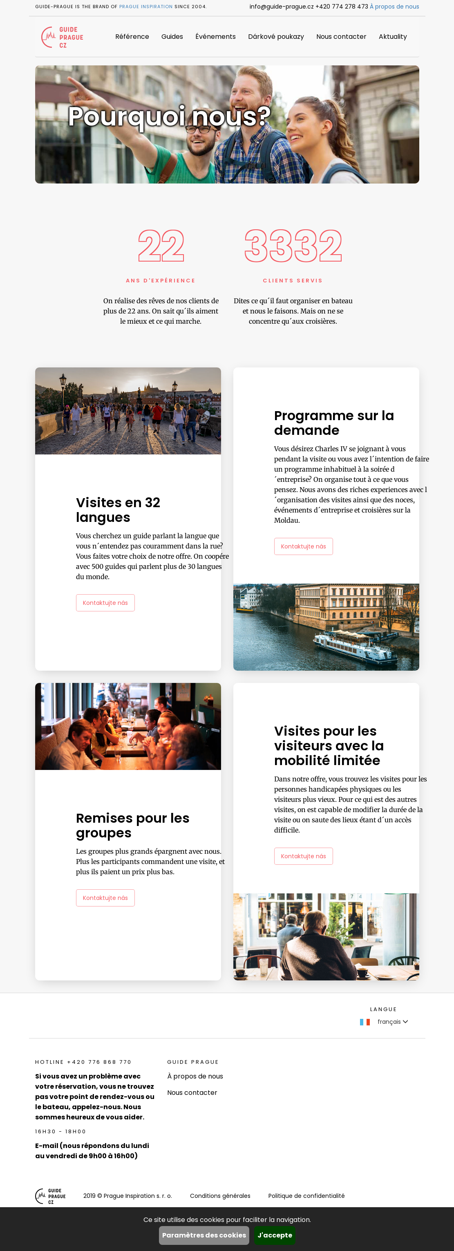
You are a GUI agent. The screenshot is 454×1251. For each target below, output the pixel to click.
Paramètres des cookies (204, 1235)
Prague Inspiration (146, 6)
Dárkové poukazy (276, 36)
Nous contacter (341, 36)
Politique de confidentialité (306, 1196)
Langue (384, 1009)
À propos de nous (394, 6)
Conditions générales (220, 1196)
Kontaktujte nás (105, 603)
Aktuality (393, 36)
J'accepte (274, 1235)
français (384, 1022)
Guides (172, 36)
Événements (215, 36)
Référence (132, 36)
